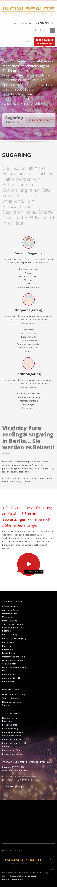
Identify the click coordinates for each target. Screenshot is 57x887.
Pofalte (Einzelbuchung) (13, 754)
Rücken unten (8, 646)
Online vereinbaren (44, 42)
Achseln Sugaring (10, 606)
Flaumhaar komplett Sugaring (11, 703)
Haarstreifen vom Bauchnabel (10, 719)
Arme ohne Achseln (11, 610)
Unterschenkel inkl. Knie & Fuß (14, 669)
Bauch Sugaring (9, 634)
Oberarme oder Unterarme (9, 615)
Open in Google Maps (13, 786)
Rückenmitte (8, 642)
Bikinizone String (10, 728)
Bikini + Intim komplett (12, 739)
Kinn (28, 283)
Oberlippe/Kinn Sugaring (13, 694)
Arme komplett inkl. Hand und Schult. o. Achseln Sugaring (13, 627)
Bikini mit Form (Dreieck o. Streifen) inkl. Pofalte (14, 734)
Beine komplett (9, 674)
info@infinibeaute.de (18, 770)
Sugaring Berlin (19, 875)
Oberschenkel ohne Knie (13, 656)
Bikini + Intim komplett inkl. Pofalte (14, 745)
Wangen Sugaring (10, 698)
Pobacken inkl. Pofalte (12, 750)
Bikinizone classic (10, 724)
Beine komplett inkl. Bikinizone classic (11, 680)
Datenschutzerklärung (12, 879)
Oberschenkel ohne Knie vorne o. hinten (13, 662)
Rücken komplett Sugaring (14, 638)
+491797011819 (42, 23)
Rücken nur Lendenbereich (9, 651)
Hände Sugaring (9, 620)
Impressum (32, 875)
